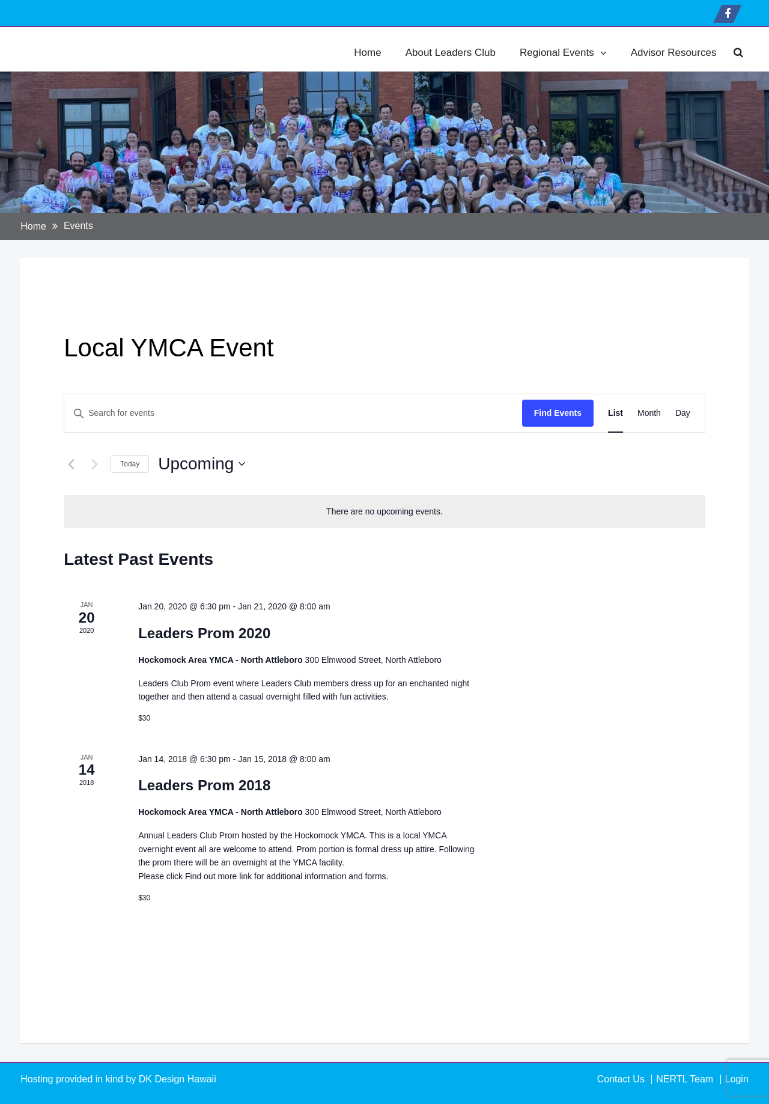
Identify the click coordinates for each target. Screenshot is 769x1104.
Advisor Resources (674, 52)
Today (129, 464)
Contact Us (621, 1079)
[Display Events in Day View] (682, 413)
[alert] (384, 511)
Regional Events (557, 52)
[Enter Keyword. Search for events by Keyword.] (293, 413)
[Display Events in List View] (615, 413)
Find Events (558, 413)
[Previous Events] (71, 464)
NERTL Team (684, 1079)
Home (367, 52)
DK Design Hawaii (177, 1079)
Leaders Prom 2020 (204, 633)
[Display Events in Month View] (649, 413)
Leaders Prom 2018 (204, 785)
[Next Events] (94, 464)
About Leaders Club (451, 52)
